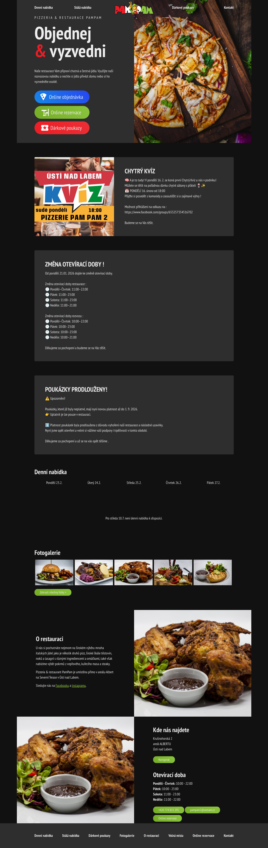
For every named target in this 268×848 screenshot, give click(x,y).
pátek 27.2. (213, 482)
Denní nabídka (43, 7)
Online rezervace (61, 112)
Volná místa (176, 835)
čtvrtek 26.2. (174, 482)
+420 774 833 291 (168, 810)
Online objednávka (61, 97)
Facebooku (62, 685)
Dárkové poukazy (183, 7)
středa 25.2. (134, 482)
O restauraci (151, 835)
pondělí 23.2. (54, 482)
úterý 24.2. (94, 482)
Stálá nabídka (82, 7)
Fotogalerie (127, 835)
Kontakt (229, 7)
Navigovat (164, 760)
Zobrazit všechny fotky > (53, 592)
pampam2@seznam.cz (202, 810)
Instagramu (79, 685)
